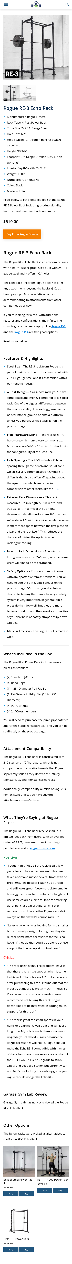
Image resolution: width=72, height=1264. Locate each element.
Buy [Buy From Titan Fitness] (26, 1250)
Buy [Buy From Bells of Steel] (26, 1194)
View (11, 1194)
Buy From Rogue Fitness (22, 234)
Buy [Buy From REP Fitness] (60, 1190)
